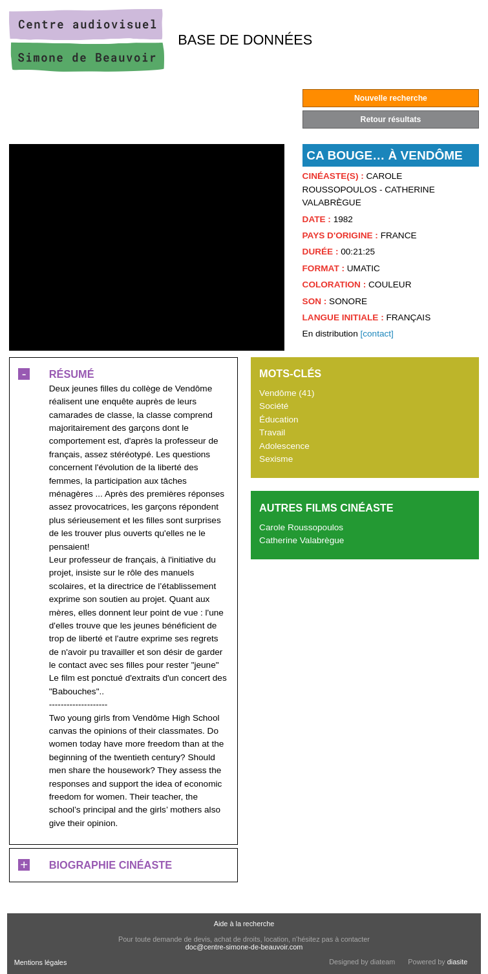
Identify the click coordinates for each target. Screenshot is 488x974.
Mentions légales (40, 962)
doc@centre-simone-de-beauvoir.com (244, 947)
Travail (272, 432)
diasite (457, 962)
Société (273, 406)
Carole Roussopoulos (301, 527)
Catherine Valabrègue (301, 540)
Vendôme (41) (286, 393)
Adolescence (284, 446)
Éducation (278, 419)
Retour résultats (391, 119)
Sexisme (276, 459)
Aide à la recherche (244, 923)
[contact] (376, 333)
